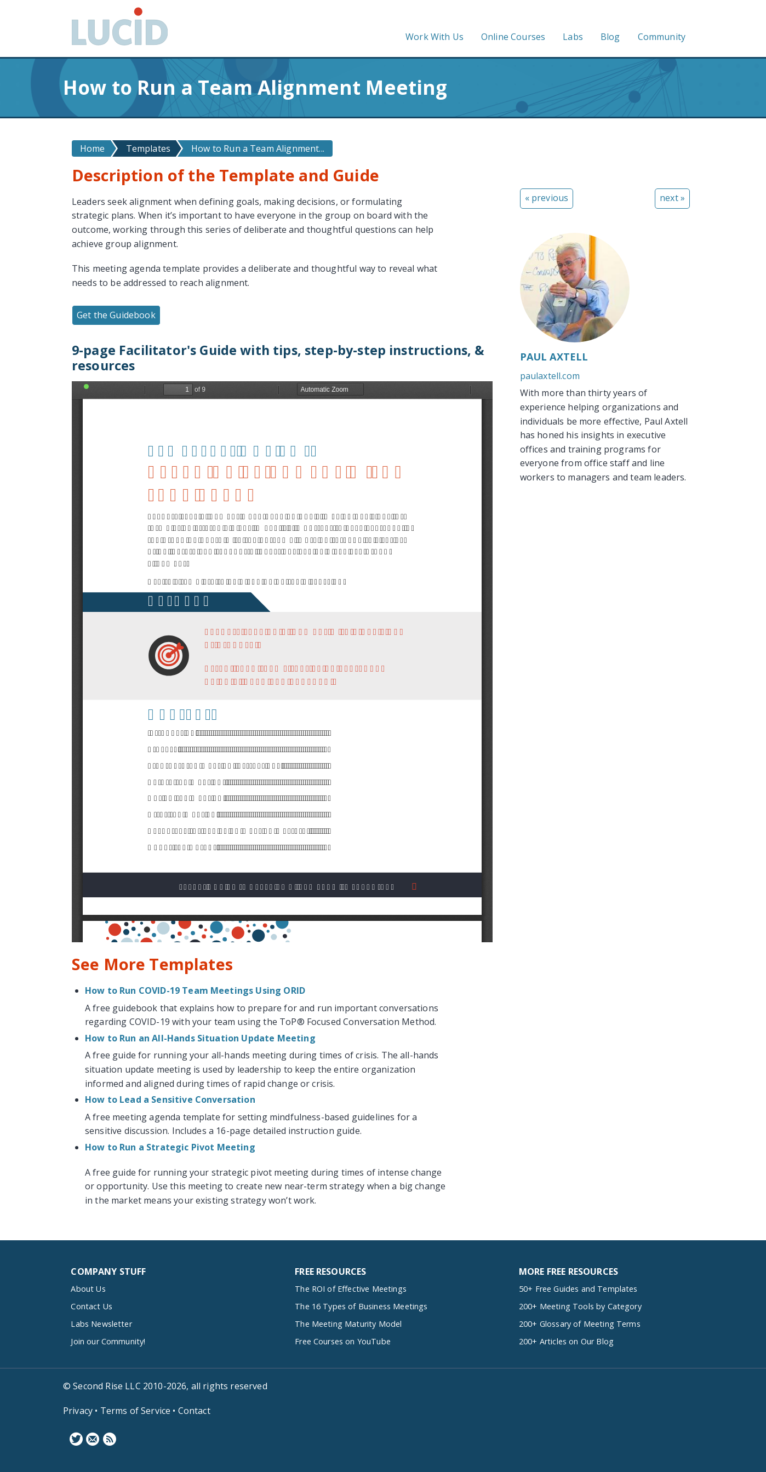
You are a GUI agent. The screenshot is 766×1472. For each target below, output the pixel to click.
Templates (148, 148)
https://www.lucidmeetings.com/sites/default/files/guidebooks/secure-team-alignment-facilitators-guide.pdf (282, 661)
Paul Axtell (554, 356)
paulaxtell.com (550, 376)
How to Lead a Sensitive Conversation (170, 1099)
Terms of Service (135, 1411)
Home (92, 148)
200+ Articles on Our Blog (566, 1341)
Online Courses (513, 37)
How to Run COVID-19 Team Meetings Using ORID (195, 990)
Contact (194, 1411)
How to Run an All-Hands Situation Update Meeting (200, 1038)
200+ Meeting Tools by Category (580, 1306)
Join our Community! (108, 1341)
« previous (547, 198)
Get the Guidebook (116, 315)
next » (672, 198)
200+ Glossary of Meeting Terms (580, 1324)
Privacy (78, 1411)
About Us (88, 1289)
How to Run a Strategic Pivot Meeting (170, 1147)
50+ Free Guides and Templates (578, 1289)
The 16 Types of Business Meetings (361, 1306)
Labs (573, 37)
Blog (610, 37)
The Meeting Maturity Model (348, 1324)
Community (661, 37)
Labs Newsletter (101, 1324)
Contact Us (91, 1306)
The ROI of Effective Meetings (351, 1289)
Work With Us (434, 37)
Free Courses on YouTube (343, 1341)
